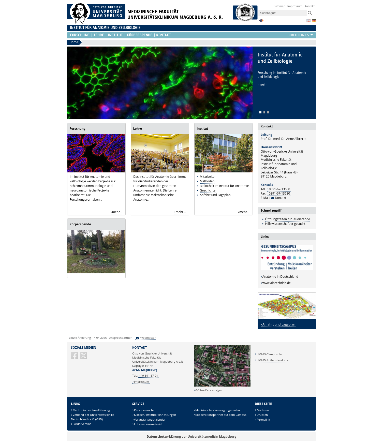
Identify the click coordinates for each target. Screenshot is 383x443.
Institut (115, 35)
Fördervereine (82, 424)
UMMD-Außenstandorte (272, 360)
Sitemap (279, 6)
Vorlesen (263, 410)
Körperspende (139, 35)
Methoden (207, 181)
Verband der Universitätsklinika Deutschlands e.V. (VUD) (92, 417)
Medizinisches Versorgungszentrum (218, 410)
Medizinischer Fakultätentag (91, 410)
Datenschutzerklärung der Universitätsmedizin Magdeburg (191, 436)
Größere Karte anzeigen (208, 390)
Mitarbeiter (208, 176)
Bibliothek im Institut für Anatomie (224, 186)
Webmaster (148, 337)
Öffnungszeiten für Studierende (287, 219)
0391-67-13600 (279, 189)
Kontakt (309, 6)
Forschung (80, 35)
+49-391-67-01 (148, 375)
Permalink (263, 419)
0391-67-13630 (279, 193)
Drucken (262, 415)
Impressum (294, 6)
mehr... (117, 212)
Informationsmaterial (148, 424)
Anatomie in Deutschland (280, 276)
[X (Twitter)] (84, 358)
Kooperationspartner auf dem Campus (220, 415)
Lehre (99, 35)
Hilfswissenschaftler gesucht (285, 224)
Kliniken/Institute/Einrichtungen (155, 415)
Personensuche (144, 410)
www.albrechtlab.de (276, 283)
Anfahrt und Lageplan (215, 195)
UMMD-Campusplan (270, 354)
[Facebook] (75, 358)
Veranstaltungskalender (150, 419)
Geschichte (207, 190)
